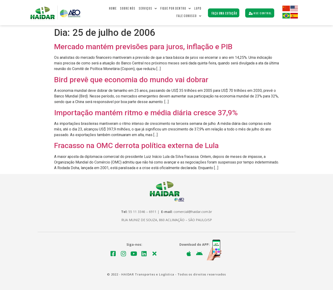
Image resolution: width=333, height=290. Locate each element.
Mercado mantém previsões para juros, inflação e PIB (143, 46)
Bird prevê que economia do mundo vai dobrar (131, 79)
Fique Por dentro (175, 8)
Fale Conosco (188, 16)
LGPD (197, 8)
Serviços (148, 8)
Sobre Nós (127, 8)
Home (113, 8)
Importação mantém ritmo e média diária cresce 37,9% (146, 112)
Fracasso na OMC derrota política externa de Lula (136, 145)
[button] (224, 13)
